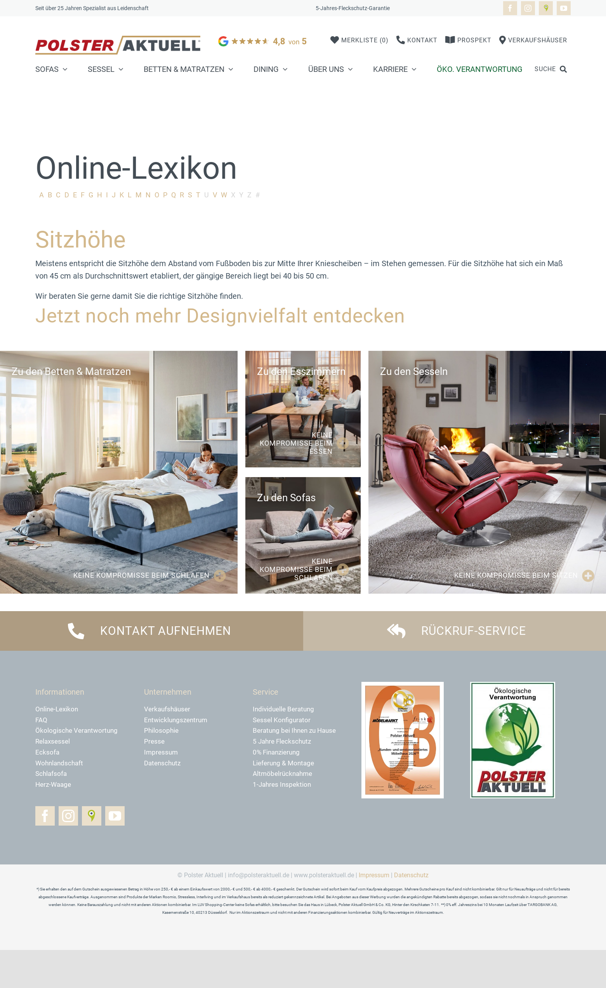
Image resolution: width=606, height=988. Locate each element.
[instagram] (528, 8)
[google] (263, 35)
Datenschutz (411, 875)
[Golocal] (546, 8)
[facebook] (510, 8)
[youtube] (564, 8)
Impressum (374, 875)
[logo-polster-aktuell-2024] (117, 39)
